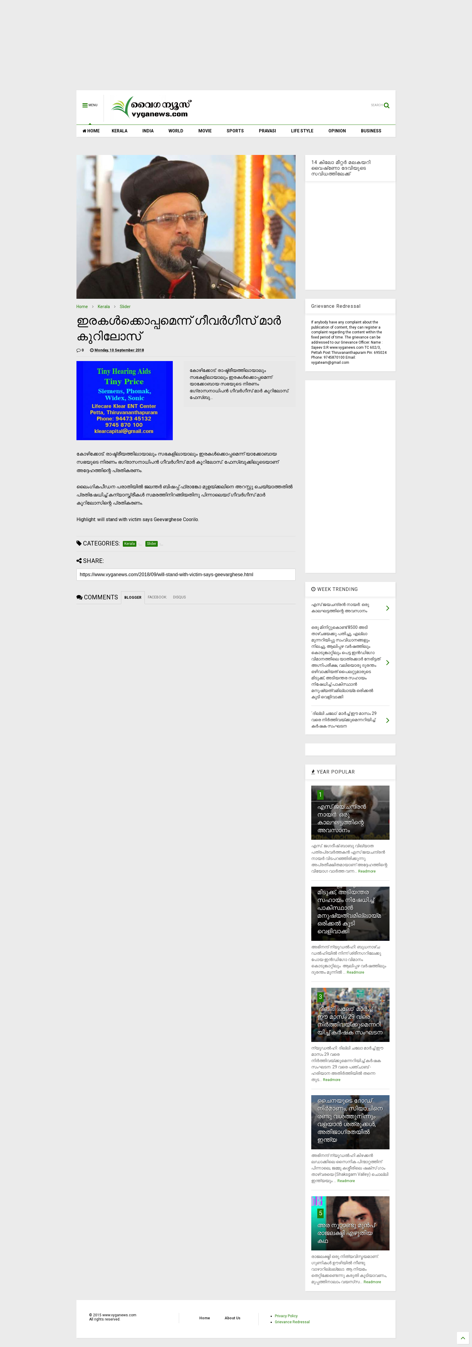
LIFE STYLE (302, 130)
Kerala (104, 306)
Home (82, 306)
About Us (233, 1318)
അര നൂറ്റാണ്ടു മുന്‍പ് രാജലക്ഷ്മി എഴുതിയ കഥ (346, 1233)
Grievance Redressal (292, 1322)
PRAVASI (267, 130)
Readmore (367, 871)
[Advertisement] (236, 48)
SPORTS (235, 130)
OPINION (337, 130)
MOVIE (205, 130)
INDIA (148, 130)
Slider (125, 306)
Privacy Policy (286, 1316)
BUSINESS (371, 130)
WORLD (176, 130)
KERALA (119, 130)
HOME (91, 130)
